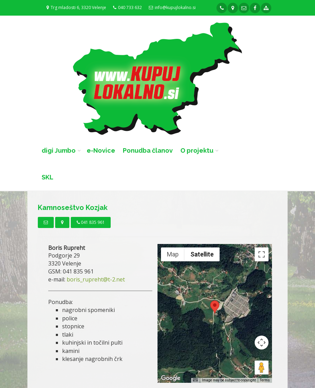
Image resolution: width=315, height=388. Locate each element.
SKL (47, 177)
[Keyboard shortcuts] (195, 379)
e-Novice (101, 150)
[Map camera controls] (262, 342)
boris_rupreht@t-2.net (96, 279)
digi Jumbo (59, 150)
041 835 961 (91, 222)
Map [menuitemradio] (173, 254)
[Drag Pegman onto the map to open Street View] (262, 367)
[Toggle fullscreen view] (262, 254)
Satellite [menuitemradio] (202, 254)
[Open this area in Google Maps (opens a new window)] (170, 378)
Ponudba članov (148, 150)
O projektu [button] (196, 150)
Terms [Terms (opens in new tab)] (265, 380)
